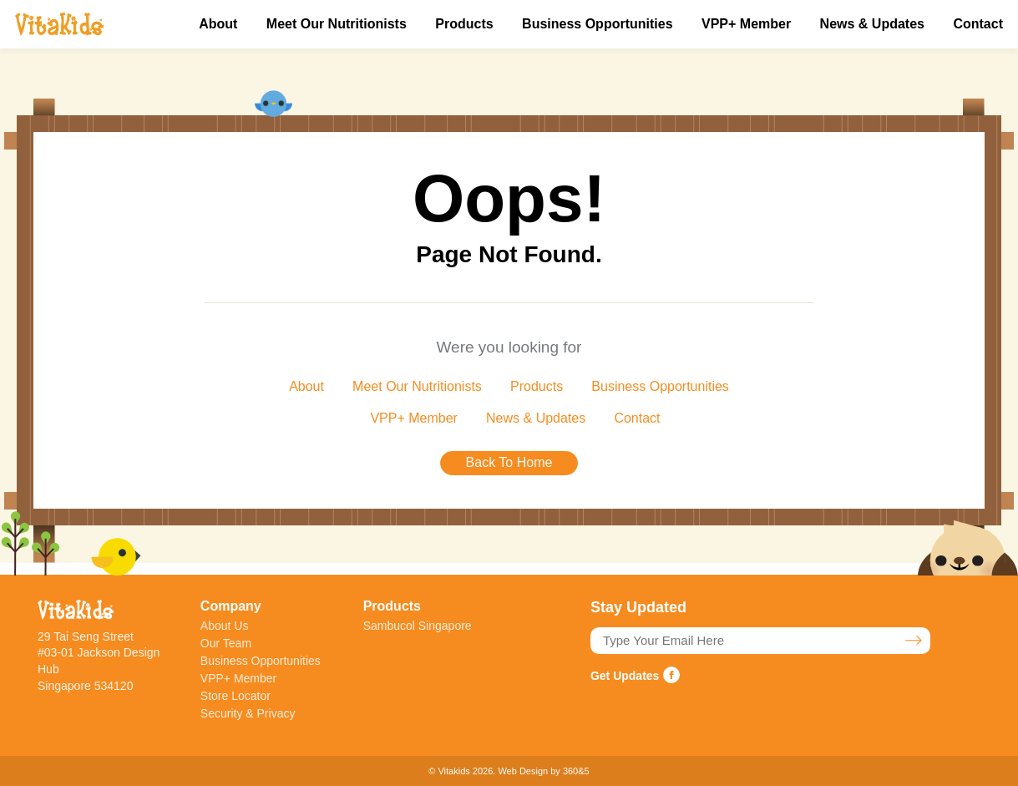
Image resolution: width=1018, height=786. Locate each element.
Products (464, 24)
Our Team (225, 643)
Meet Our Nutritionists (336, 24)
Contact (978, 24)
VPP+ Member (746, 24)
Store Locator (235, 695)
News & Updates (872, 24)
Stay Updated (913, 640)
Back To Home (509, 462)
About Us (224, 625)
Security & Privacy (248, 713)
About (218, 24)
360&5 (576, 771)
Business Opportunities (597, 24)
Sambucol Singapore (417, 625)
